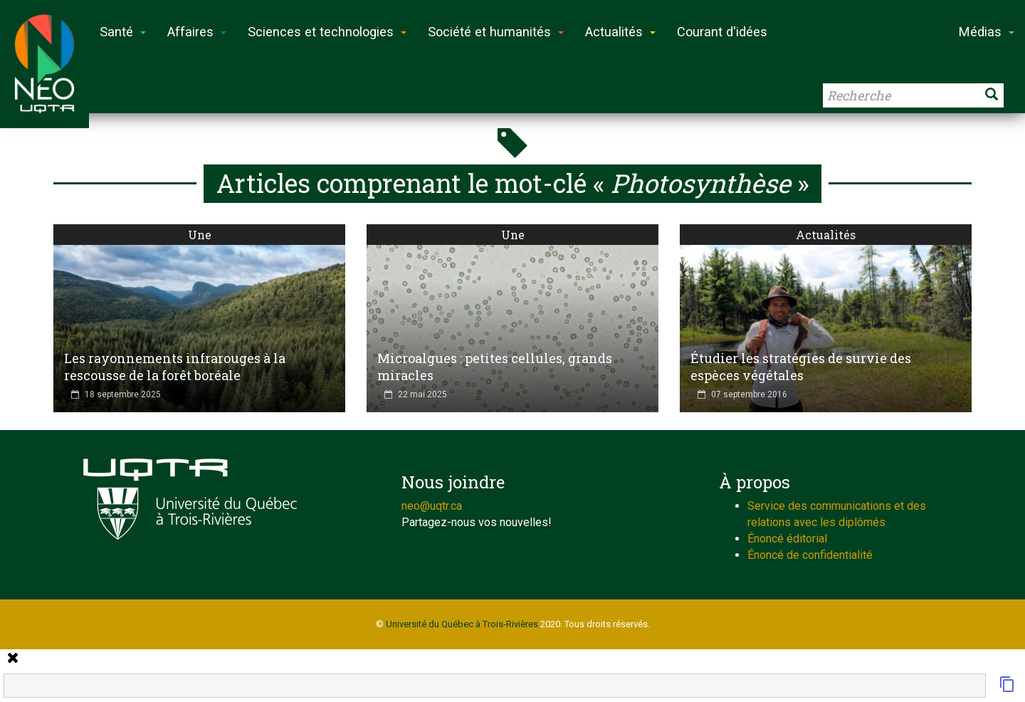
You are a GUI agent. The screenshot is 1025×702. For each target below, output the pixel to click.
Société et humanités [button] (496, 31)
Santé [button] (123, 31)
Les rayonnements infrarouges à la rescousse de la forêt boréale (174, 367)
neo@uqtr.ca (431, 506)
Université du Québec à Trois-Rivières (462, 624)
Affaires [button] (196, 31)
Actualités (826, 234)
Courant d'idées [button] (722, 31)
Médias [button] (986, 31)
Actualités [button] (620, 31)
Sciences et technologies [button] (327, 31)
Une (199, 234)
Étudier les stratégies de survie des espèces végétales (800, 367)
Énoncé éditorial (787, 538)
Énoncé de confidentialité (810, 555)
